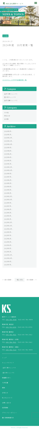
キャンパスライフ (8, 363)
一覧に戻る (19, 280)
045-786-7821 (11, 335)
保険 (3, 388)
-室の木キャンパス (8, 373)
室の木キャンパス (10, 97)
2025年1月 (7, 164)
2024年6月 (7, 180)
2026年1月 (7, 135)
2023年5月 (7, 213)
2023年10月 (8, 200)
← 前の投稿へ (7, 280)
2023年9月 (7, 203)
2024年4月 (7, 187)
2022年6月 (7, 239)
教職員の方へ (6, 378)
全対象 (6, 119)
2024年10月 (8, 170)
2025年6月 (7, 154)
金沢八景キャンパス (10, 94)
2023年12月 (8, 196)
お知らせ (5, 393)
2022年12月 (8, 222)
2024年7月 (7, 177)
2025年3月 (7, 161)
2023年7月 (7, 206)
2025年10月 (8, 144)
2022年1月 (7, 252)
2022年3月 (7, 248)
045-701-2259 (11, 327)
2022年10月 (8, 229)
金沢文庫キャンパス (10, 100)
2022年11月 (8, 226)
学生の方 (7, 116)
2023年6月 (7, 209)
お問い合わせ (6, 403)
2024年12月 (8, 167)
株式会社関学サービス (14, 3)
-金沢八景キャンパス (9, 368)
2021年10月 (8, 258)
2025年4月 (7, 157)
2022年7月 (7, 235)
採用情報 (5, 408)
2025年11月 (8, 141)
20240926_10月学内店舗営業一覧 (14, 80)
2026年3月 (7, 131)
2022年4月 (7, 245)
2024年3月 (7, 190)
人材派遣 (5, 383)
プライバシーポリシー (9, 413)
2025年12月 (8, 138)
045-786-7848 (11, 320)
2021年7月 (7, 265)
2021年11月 (8, 255)
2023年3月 (7, 216)
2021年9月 (7, 261)
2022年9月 (7, 232)
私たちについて (7, 398)
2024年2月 (7, 193)
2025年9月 (7, 148)
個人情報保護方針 (8, 418)
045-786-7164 (11, 350)
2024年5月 (7, 183)
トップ (4, 358)
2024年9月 (7, 174)
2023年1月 (7, 219)
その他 (5, 36)
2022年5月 (7, 242)
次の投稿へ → (32, 280)
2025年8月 (7, 151)
